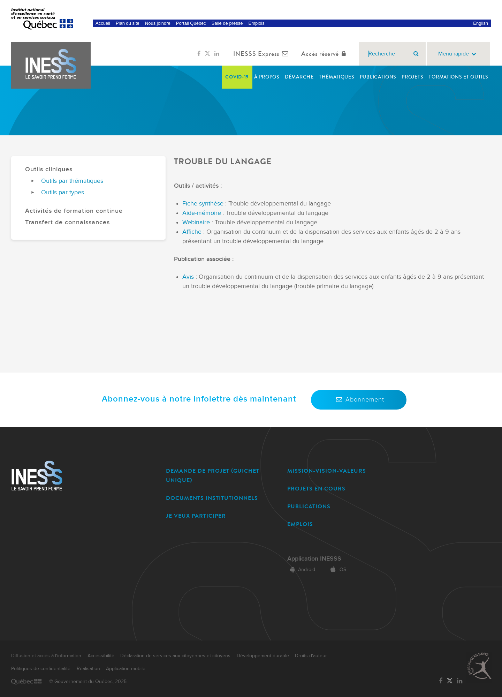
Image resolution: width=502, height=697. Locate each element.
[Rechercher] (416, 54)
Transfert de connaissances (67, 222)
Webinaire (197, 222)
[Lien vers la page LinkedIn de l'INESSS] (217, 54)
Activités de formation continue (74, 211)
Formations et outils (458, 77)
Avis (188, 276)
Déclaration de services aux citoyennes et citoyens (175, 656)
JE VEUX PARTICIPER (196, 516)
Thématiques (337, 77)
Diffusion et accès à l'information (46, 656)
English (480, 23)
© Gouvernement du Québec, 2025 (88, 681)
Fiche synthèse (203, 203)
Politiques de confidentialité (40, 669)
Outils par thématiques (72, 181)
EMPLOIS (300, 524)
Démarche (299, 77)
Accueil (103, 23)
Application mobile (125, 669)
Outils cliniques (49, 169)
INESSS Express (262, 54)
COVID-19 (237, 77)
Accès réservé (325, 54)
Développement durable (263, 656)
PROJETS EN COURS (316, 489)
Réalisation (88, 669)
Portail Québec (191, 23)
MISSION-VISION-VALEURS (326, 471)
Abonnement (358, 399)
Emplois (256, 23)
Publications (378, 77)
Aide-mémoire (202, 213)
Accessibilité (101, 656)
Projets (412, 77)
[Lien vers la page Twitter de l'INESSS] (207, 54)
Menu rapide (458, 54)
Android (301, 569)
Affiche (192, 231)
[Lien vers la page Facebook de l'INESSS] (199, 54)
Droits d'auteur (311, 656)
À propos (267, 77)
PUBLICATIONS (308, 506)
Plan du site (127, 23)
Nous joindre (157, 23)
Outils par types (62, 192)
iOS (337, 569)
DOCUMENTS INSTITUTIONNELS (212, 498)
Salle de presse (227, 23)
